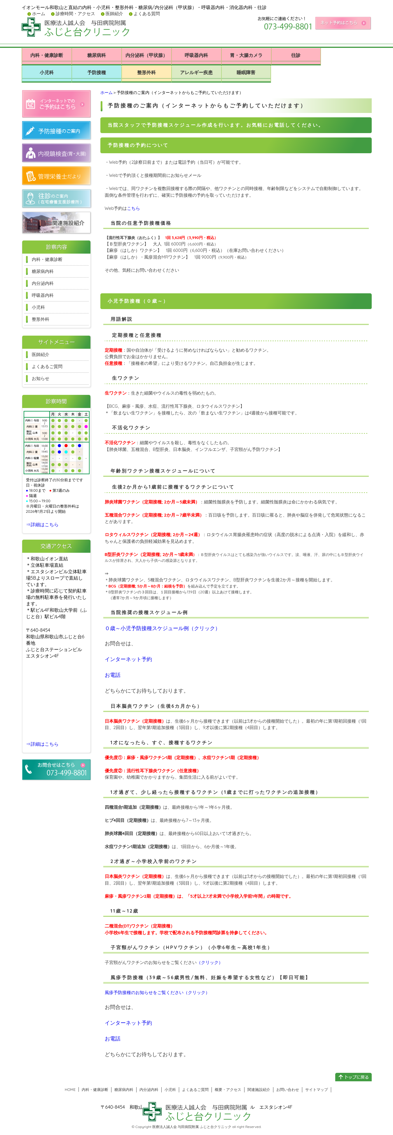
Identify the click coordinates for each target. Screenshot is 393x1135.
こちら (133, 208)
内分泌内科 (43, 283)
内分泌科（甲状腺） (146, 55)
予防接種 (96, 72)
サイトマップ (316, 1089)
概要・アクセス (228, 1089)
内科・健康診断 (46, 55)
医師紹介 (113, 13)
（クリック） (210, 962)
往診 (296, 55)
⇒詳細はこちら (42, 524)
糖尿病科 (96, 55)
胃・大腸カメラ (246, 55)
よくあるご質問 (47, 366)
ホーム (38, 13)
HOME (70, 1089)
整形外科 (146, 72)
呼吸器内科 (196, 55)
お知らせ (40, 378)
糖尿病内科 (43, 271)
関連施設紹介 (258, 1089)
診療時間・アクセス (75, 13)
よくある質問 (146, 13)
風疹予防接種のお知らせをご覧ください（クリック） (157, 992)
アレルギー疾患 (196, 72)
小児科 (47, 72)
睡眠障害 (246, 72)
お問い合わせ (287, 1089)
